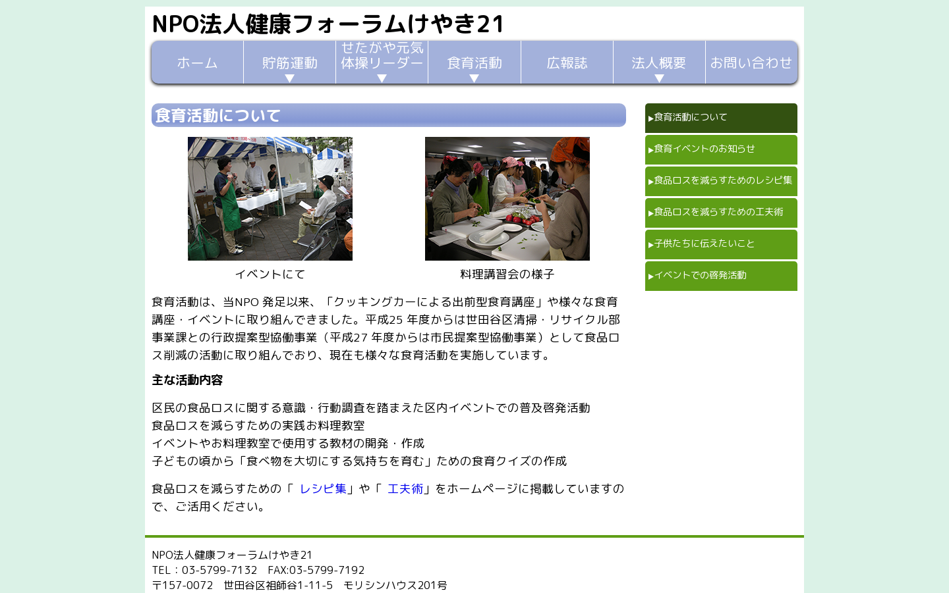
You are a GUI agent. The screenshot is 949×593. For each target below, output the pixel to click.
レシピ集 (323, 488)
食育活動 (474, 62)
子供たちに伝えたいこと (704, 243)
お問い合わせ (751, 62)
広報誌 (567, 62)
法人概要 (659, 62)
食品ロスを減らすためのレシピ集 (723, 180)
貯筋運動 (290, 62)
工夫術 (405, 488)
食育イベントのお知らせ (704, 148)
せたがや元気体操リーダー (382, 56)
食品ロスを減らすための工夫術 (718, 212)
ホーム (197, 62)
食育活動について (691, 117)
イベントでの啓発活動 (700, 275)
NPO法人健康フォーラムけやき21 (329, 23)
